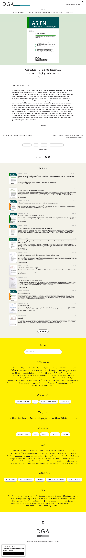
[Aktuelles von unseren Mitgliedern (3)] (22, 369)
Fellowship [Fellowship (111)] (67, 371)
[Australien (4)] (63, 458)
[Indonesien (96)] (22, 464)
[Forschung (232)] (16, 374)
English (43, 9)
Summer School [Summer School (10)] (60, 385)
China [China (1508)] (23, 461)
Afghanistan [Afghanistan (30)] (15, 458)
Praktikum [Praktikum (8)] (51, 380)
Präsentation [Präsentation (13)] (61, 380)
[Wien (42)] (49, 518)
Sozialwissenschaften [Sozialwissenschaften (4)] (47, 382)
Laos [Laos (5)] (60, 464)
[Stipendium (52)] (38, 385)
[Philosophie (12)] (15, 380)
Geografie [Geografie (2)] (26, 374)
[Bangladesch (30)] (12, 461)
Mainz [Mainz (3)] (44, 516)
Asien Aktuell (21, 12)
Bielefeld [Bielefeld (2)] (43, 507)
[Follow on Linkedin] (43, 535)
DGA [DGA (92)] (46, 371)
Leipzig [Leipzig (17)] (22, 515)
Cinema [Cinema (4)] (39, 371)
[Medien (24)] (45, 377)
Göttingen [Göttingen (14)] (14, 513)
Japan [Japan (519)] (32, 464)
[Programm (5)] (71, 380)
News (42, 1)
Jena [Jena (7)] (54, 513)
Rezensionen (59, 12)
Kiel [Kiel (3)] (59, 513)
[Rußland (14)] (54, 470)
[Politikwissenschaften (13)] (38, 380)
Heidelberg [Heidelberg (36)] (45, 513)
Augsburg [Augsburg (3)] (26, 507)
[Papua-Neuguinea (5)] (31, 470)
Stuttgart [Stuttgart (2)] (25, 518)
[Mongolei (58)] (24, 467)
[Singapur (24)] (63, 470)
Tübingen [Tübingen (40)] (40, 518)
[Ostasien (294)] (70, 467)
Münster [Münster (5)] (60, 516)
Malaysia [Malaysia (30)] (14, 467)
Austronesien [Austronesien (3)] (71, 459)
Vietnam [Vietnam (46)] (40, 475)
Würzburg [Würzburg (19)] (59, 518)
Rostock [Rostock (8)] (17, 518)
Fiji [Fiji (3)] (56, 461)
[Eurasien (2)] (42, 461)
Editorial (66, 12)
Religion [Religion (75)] (35, 382)
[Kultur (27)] (11, 377)
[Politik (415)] (25, 379)
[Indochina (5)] (12, 464)
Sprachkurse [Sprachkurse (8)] (68, 382)
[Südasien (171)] (12, 472)
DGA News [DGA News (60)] (25, 423)
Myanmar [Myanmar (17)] (34, 467)
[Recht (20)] (27, 382)
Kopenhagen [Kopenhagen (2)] (13, 516)
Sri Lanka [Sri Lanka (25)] (72, 470)
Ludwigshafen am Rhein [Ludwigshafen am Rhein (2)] (34, 516)
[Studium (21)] (49, 385)
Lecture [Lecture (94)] (25, 377)
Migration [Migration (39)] (55, 377)
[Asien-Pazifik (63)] (52, 458)
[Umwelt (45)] (34, 388)
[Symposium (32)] (72, 385)
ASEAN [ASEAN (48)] (32, 458)
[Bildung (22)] (17, 371)
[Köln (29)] (65, 513)
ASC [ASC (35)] (13, 423)
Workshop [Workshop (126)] (43, 390)
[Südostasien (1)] (43, 426)
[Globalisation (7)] (61, 374)
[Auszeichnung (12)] (60, 369)
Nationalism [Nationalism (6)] (64, 377)
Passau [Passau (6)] (74, 516)
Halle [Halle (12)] (23, 513)
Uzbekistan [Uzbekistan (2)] (75, 472)
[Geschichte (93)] (36, 374)
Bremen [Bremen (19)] (68, 507)
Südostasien (65, 406)
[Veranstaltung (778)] (47, 388)
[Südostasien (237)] (24, 472)
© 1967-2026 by (40, 554)
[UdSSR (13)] (60, 472)
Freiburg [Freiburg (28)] (73, 510)
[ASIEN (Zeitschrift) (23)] (45, 369)
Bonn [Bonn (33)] (60, 507)
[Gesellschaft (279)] (49, 374)
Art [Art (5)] (35, 369)
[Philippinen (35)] (44, 470)
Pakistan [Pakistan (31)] (21, 470)
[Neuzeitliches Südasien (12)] (65, 423)
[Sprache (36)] (59, 382)
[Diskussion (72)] (55, 371)
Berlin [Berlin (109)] (35, 507)
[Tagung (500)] (14, 388)
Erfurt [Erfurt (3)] (28, 510)
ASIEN (46, 1)
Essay (71, 12)
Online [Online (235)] (74, 377)
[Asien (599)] (41, 458)
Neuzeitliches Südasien (48, 406)
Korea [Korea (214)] (53, 464)
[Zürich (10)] (68, 518)
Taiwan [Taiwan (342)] (36, 472)
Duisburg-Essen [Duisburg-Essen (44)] (16, 510)
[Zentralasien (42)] (51, 475)
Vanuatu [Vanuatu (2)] (32, 475)
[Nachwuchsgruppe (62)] (43, 423)
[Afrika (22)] (24, 458)
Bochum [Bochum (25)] (51, 507)
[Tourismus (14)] (24, 388)
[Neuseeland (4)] (60, 467)
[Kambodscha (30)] (43, 464)
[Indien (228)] (75, 461)
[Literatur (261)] (35, 377)
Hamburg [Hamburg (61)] (33, 513)
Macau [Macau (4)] (75, 464)
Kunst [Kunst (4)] (17, 377)
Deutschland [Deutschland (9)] (34, 461)
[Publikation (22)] (18, 382)
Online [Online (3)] (67, 516)
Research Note (30, 12)
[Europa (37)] (50, 461)
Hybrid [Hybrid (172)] (71, 374)
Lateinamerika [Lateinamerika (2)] (67, 464)
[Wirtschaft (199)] (71, 388)
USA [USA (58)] (68, 472)
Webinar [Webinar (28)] (60, 388)
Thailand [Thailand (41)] (45, 472)
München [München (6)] (52, 516)
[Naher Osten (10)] (44, 467)
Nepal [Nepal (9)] (53, 467)
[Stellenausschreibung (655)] (20, 385)
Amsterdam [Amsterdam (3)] (18, 507)
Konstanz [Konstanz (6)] (73, 513)
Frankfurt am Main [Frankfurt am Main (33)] (58, 510)
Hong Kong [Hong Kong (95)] (64, 461)
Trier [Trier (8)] (31, 518)
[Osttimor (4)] (12, 470)
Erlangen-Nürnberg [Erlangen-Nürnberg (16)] (40, 510)
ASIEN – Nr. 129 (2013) (18, 85)
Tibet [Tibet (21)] (54, 472)
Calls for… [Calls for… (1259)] (28, 371)
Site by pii (57, 554)
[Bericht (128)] (70, 368)
